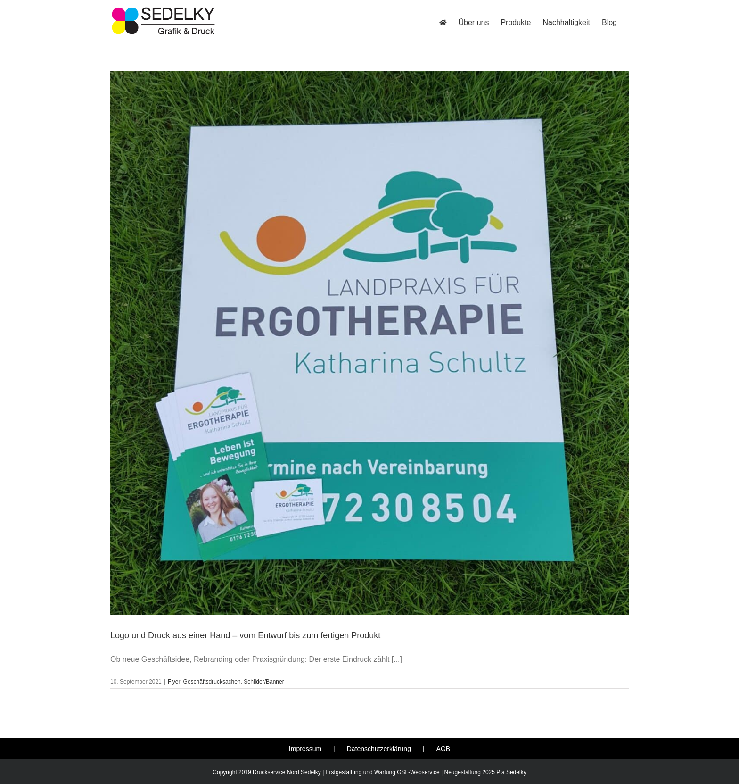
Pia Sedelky (511, 772)
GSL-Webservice (418, 772)
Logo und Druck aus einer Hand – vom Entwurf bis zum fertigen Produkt (245, 635)
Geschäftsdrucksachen (212, 681)
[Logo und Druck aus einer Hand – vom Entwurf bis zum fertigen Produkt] (369, 343)
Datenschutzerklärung (379, 748)
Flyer (174, 681)
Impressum (305, 748)
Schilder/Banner (264, 681)
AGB (443, 748)
